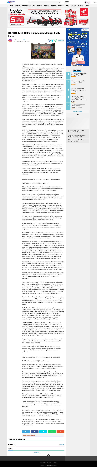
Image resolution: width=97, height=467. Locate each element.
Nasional (87, 5)
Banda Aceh (17, 5)
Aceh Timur (80, 5)
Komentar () (61, 40)
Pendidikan (61, 5)
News (11, 5)
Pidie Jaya (73, 5)
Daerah (67, 5)
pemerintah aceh (26, 5)
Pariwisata (54, 5)
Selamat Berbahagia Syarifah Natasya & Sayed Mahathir (79, 74)
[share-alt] (26, 431)
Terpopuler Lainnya (77, 111)
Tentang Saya (43, 462)
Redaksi (55, 462)
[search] (44, 2)
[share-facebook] (49, 40)
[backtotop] (48, 455)
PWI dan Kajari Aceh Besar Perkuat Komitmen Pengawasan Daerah (78, 105)
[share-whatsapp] (55, 40)
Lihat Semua (36, 452)
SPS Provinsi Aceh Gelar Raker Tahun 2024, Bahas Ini (76, 140)
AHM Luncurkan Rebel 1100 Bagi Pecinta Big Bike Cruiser (77, 131)
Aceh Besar (39, 5)
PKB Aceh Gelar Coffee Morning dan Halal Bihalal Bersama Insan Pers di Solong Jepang (79, 99)
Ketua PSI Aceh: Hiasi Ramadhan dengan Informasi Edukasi (77, 135)
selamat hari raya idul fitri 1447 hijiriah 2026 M (78, 81)
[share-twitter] (52, 40)
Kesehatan (46, 5)
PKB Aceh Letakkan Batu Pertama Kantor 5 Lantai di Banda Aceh (78, 90)
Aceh (34, 5)
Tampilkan (61, 444)
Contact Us (50, 462)
